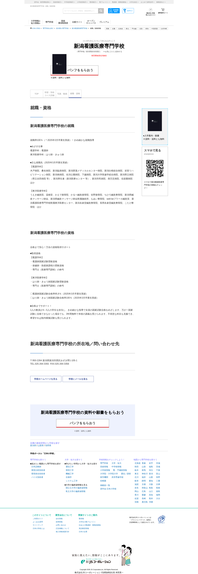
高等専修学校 (117, 477)
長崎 (144, 498)
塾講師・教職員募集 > (119, 2)
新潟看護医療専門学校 (79, 28)
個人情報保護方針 (62, 532)
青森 (144, 463)
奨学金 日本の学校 (108, 489)
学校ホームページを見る (45, 379)
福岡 (158, 495)
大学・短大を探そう (73, 459)
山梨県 (41, 445)
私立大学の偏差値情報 (75, 491)
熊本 (151, 498)
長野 (158, 477)
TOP (37, 94)
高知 (151, 495)
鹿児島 (145, 502)
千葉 (158, 470)
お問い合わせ (61, 525)
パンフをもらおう (72, 69)
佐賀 (137, 498)
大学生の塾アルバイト (87, 522)
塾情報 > (93, 2)
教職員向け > (160, 2)
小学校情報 (105, 470)
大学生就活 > (133, 2)
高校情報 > (57, 2)
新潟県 (33, 445)
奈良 (137, 488)
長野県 (48, 445)
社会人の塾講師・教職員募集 (90, 525)
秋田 (137, 467)
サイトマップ (38, 525)
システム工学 (72, 481)
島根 (158, 488)
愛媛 (144, 495)
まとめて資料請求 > (147, 2)
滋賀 (137, 484)
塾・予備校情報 (120, 470)
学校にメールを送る (78, 379)
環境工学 (70, 470)
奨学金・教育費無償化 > (42, 2)
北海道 (120, 28)
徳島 (158, 491)
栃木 (137, 470)
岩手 (151, 463)
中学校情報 (116, 467)
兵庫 (158, 484)
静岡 (144, 481)
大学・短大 (116, 463)
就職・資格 (75, 93)
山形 (144, 467)
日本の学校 (36, 28)
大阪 (151, 484)
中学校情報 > (69, 2)
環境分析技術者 (38, 470)
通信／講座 (126, 474)
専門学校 (104, 463)
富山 (158, 474)
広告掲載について (62, 528)
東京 (137, 474)
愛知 (151, 481)
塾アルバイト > (104, 2)
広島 (144, 491)
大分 (158, 498)
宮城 (158, 463)
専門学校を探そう (38, 459)
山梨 (151, 477)
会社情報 (59, 519)
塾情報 (81, 519)
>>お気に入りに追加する (112, 52)
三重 (158, 481)
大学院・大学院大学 (109, 474)
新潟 (151, 474)
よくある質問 (38, 522)
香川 (137, 495)
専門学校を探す (48, 28)
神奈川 (145, 474)
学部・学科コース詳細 (49, 93)
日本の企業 (83, 532)
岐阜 (137, 481)
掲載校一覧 (105, 485)
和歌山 (145, 488)
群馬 (144, 470)
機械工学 (70, 474)
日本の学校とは (39, 528)
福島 (151, 467)
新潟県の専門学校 (62, 28)
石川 (137, 477)
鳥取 (151, 488)
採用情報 (59, 522)
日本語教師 (36, 467)
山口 (151, 491)
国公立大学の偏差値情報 (76, 488)
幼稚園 (103, 481)
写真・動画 (62, 94)
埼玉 (151, 470)
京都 (144, 484)
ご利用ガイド (38, 519)
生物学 (69, 477)
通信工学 (70, 467)
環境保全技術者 (38, 474)
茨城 (158, 467)
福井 (144, 477)
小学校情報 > (82, 2)
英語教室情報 (84, 528)
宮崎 (137, 502)
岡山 (137, 491)
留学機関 (104, 477)
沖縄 (151, 502)
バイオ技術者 (37, 477)
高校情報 (104, 467)
